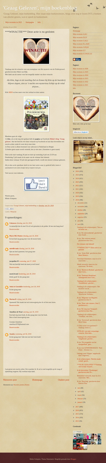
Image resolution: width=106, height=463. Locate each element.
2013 (77, 421)
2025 (77, 175)
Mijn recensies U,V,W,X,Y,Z (82, 54)
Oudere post (63, 379)
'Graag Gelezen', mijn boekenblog (40, 8)
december (81, 203)
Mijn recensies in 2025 (13, 22)
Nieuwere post (10, 379)
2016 (77, 410)
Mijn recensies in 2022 (80, 82)
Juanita (12, 334)
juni (79, 224)
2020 (77, 193)
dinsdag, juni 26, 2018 (24, 223)
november (81, 206)
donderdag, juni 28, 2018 (27, 274)
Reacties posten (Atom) (21, 385)
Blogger (73, 459)
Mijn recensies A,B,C (80, 34)
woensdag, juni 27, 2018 (27, 261)
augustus (81, 217)
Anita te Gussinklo (16, 287)
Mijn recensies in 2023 (80, 78)
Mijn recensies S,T (79, 50)
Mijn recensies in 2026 (80, 69)
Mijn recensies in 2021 (80, 85)
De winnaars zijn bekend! (85, 244)
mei (79, 388)
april (79, 391)
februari (80, 399)
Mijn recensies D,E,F (80, 37)
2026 (77, 171)
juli (79, 221)
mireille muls (14, 248)
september (81, 214)
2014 (77, 417)
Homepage (37, 379)
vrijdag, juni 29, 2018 (24, 299)
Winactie (13, 212)
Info (39, 22)
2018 (77, 200)
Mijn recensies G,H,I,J (80, 41)
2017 (77, 407)
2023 (77, 182)
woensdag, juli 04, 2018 (23, 334)
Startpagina (30, 22)
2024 (77, 178)
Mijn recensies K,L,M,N (81, 44)
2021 (77, 189)
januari (80, 402)
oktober (80, 210)
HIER (11, 92)
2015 (77, 414)
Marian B (12, 299)
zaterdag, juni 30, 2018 (30, 312)
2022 (77, 186)
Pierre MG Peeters (16, 236)
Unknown (12, 223)
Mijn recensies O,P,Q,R (81, 47)
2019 (77, 196)
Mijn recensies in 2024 (80, 75)
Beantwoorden (14, 229)
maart (80, 395)
